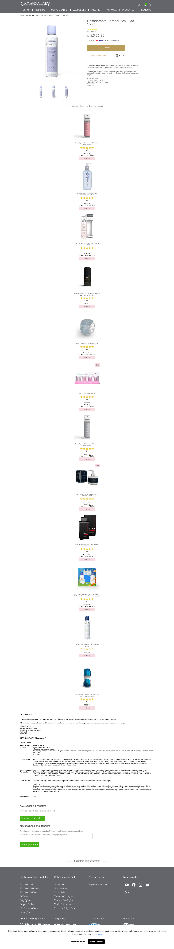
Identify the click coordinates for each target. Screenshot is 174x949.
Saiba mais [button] (97, 934)
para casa (111, 10)
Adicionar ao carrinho (98, 56)
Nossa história (60, 888)
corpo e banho (59, 10)
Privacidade (59, 892)
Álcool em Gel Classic (29, 888)
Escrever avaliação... (32, 818)
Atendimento (60, 884)
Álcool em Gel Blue (29, 892)
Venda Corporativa (62, 904)
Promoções (25, 912)
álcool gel (79, 10)
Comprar (106, 48)
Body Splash (25, 900)
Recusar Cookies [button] (78, 941)
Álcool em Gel (26, 884)
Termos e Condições (63, 896)
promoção (145, 10)
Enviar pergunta (29, 844)
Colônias (40, 10)
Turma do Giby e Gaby (64, 908)
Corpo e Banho (27, 904)
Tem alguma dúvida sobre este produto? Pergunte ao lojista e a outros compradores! (51, 831)
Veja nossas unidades (98, 884)
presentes (128, 10)
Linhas (26, 10)
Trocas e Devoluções (63, 900)
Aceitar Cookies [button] (96, 941)
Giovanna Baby (25, 15)
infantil (95, 10)
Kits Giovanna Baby (29, 908)
